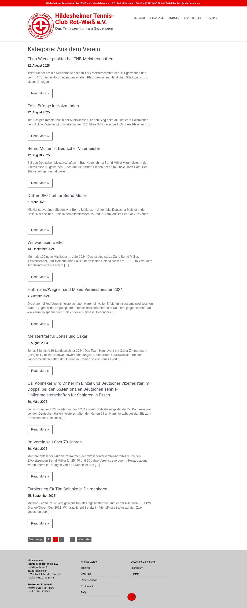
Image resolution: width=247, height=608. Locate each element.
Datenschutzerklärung (143, 561)
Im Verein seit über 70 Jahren (55, 442)
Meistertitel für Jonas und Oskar (57, 336)
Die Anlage (157, 17)
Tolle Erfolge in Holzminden (53, 105)
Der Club (139, 17)
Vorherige (35, 539)
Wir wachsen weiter (46, 242)
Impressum (137, 567)
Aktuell (174, 17)
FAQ (83, 592)
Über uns (86, 574)
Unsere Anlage (89, 580)
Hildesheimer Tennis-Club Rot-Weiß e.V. (84, 19)
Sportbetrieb (192, 17)
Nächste (84, 539)
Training (211, 17)
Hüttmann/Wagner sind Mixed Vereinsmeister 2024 (75, 289)
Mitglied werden (89, 561)
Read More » (40, 93)
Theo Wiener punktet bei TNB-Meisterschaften (70, 58)
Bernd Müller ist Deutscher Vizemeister (64, 148)
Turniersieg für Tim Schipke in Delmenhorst (68, 489)
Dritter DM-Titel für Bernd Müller (57, 195)
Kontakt (135, 574)
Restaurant (87, 586)
